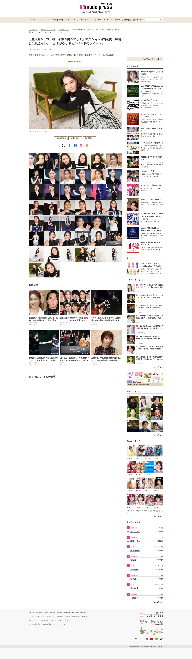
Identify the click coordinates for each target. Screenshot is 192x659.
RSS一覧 (85, 616)
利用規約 (52, 612)
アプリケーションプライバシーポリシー (42, 616)
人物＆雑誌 (126, 20)
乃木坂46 (134, 598)
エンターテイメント (55, 20)
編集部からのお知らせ (79, 612)
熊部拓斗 (134, 588)
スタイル (42, 20)
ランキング (108, 20)
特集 (99, 20)
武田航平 (134, 560)
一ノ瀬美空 (135, 551)
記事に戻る (75, 138)
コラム (68, 20)
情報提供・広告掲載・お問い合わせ (68, 616)
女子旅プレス (138, 20)
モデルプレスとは (42, 612)
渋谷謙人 (134, 579)
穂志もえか (135, 541)
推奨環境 (60, 612)
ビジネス (84, 20)
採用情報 (67, 612)
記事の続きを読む (75, 62)
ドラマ (117, 20)
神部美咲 (134, 570)
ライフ (76, 20)
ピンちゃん (135, 532)
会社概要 (32, 612)
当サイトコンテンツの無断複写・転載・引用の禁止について (48, 620)
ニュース (32, 20)
